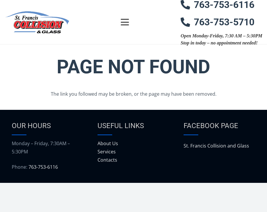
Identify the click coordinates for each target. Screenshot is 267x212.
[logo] (37, 22)
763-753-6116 (43, 167)
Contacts (107, 160)
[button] (125, 22)
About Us (108, 143)
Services (107, 151)
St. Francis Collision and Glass (216, 146)
